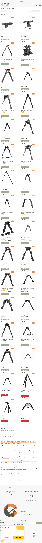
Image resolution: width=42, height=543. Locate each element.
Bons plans (21, 1)
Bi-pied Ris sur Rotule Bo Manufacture (5, 86)
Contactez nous (3, 522)
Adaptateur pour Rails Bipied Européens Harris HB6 (6, 35)
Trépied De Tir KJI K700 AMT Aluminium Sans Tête (26, 391)
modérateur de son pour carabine (32, 474)
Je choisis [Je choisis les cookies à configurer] (7, 537)
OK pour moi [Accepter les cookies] (18, 537)
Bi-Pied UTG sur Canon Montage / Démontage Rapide (7, 136)
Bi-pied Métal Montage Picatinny (7, 59)
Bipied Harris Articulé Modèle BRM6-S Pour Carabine (6, 315)
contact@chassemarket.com (26, 514)
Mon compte (36, 4)
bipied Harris (3, 450)
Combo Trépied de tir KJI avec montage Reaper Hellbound (6, 416)
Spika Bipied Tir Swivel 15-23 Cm (7, 390)
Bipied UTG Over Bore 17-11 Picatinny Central (26, 315)
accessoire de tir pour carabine (19, 445)
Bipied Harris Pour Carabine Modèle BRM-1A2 (6, 264)
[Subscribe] (39, 523)
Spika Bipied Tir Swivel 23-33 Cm (27, 85)
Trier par (30, 11)
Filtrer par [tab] (3, 11)
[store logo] (6, 4)
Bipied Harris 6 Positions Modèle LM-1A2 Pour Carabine (7, 289)
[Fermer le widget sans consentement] (19, 524)
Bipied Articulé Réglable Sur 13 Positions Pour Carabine (6, 187)
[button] (2, 541)
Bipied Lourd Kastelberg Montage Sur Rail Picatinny (27, 289)
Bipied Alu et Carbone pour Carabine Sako (26, 365)
